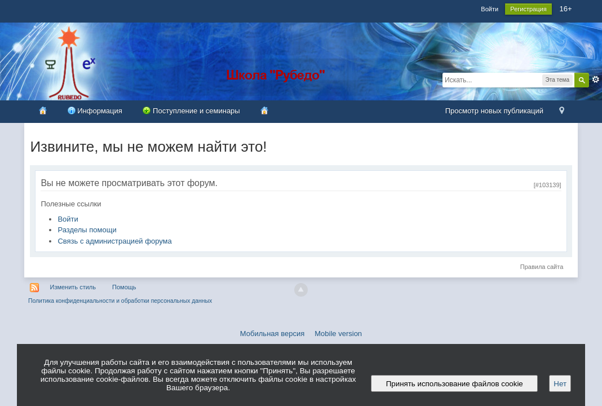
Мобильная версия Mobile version (301, 333)
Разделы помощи (86, 230)
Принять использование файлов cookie (454, 383)
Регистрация (528, 9)
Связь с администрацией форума (114, 241)
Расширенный (595, 79)
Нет (560, 383)
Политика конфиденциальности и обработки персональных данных (120, 301)
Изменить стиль (73, 287)
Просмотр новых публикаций (494, 111)
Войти (489, 9)
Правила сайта (542, 266)
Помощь (124, 287)
